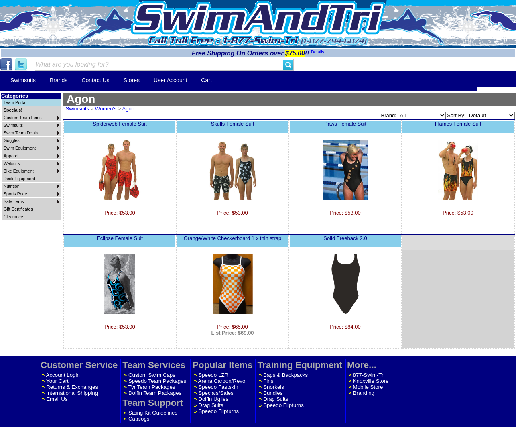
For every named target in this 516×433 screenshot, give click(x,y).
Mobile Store (368, 387)
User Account (170, 80)
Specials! (13, 110)
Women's (106, 109)
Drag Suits (210, 405)
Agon (128, 109)
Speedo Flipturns (218, 411)
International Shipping (72, 393)
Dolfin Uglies (213, 399)
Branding (363, 393)
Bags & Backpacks (285, 375)
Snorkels (273, 387)
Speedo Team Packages (157, 381)
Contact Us (95, 80)
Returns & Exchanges (72, 387)
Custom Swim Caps (151, 375)
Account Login (63, 375)
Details (317, 51)
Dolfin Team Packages (154, 393)
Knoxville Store (371, 381)
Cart (206, 80)
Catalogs (139, 419)
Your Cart (57, 381)
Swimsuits (23, 80)
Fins (268, 381)
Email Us (56, 399)
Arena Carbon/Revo (222, 381)
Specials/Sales (215, 393)
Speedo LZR (213, 375)
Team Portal (15, 102)
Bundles (272, 393)
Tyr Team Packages (151, 387)
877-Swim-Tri (369, 375)
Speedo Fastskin (218, 387)
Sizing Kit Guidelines (152, 413)
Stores (132, 80)
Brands (58, 80)
